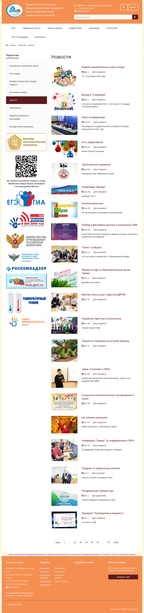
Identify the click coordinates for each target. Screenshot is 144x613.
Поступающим (20, 37)
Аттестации (14, 73)
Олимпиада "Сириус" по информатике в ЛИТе (108, 440)
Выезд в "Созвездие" (94, 94)
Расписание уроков (18, 92)
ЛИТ (13, 28)
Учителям (111, 28)
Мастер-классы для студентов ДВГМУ (104, 294)
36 (98, 542)
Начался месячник (92, 203)
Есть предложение (92, 142)
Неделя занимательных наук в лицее (103, 67)
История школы (59, 576)
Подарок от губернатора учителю (101, 468)
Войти (133, 7)
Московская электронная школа (24, 66)
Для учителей (100, 252)
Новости (31, 45)
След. (116, 542)
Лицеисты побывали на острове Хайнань (106, 341)
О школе (44, 572)
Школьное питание (45, 576)
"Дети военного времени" (96, 164)
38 (109, 542)
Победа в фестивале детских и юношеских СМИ (109, 225)
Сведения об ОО (31, 28)
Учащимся (45, 585)
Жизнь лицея (54, 28)
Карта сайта (61, 582)
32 (75, 542)
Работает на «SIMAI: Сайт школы (124, 609)
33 (81, 542)
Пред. (57, 542)
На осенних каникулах (94, 417)
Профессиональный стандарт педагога (23, 83)
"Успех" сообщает (92, 247)
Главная (12, 45)
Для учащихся (98, 72)
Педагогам (22, 45)
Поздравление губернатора (97, 490)
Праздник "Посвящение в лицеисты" (103, 513)
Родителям (75, 28)
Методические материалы (21, 126)
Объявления (15, 108)
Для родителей (99, 496)
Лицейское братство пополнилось (101, 318)
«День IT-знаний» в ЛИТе (96, 369)
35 (92, 542)
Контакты (40, 37)
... (69, 542)
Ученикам (93, 28)
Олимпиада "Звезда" (93, 187)
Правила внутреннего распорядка (19, 117)
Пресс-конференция (93, 117)
